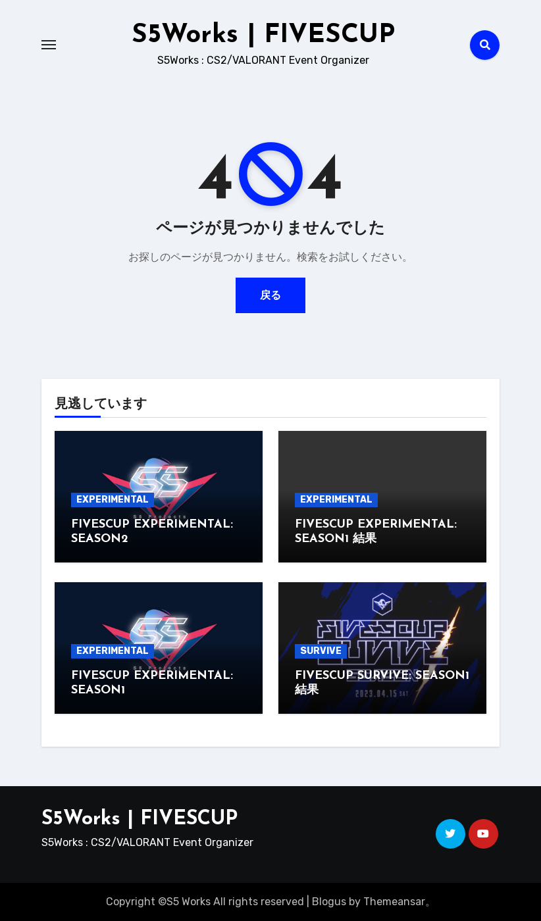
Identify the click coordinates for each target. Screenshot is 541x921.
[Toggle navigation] (48, 44)
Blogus (329, 901)
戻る (270, 295)
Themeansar (394, 901)
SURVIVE (321, 651)
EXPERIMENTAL (112, 499)
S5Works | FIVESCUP (263, 35)
